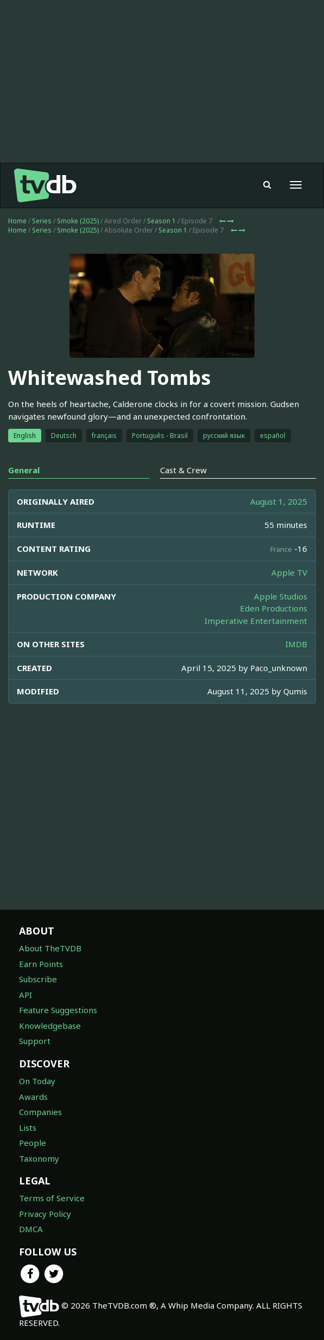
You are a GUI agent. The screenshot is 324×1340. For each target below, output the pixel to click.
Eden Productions (273, 608)
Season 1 (161, 221)
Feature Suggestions (58, 1009)
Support (34, 1040)
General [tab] (24, 470)
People (32, 1142)
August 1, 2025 (278, 501)
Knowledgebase (50, 1025)
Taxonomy (39, 1158)
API (25, 994)
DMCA (31, 1228)
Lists (27, 1127)
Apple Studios (280, 596)
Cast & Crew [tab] (183, 470)
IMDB (296, 644)
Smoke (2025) (78, 221)
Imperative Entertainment (256, 620)
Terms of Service (52, 1198)
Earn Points (41, 963)
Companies (40, 1111)
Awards (33, 1096)
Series (42, 221)
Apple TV (289, 572)
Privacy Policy (45, 1213)
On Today (37, 1080)
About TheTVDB (50, 948)
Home (17, 221)
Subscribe (38, 979)
